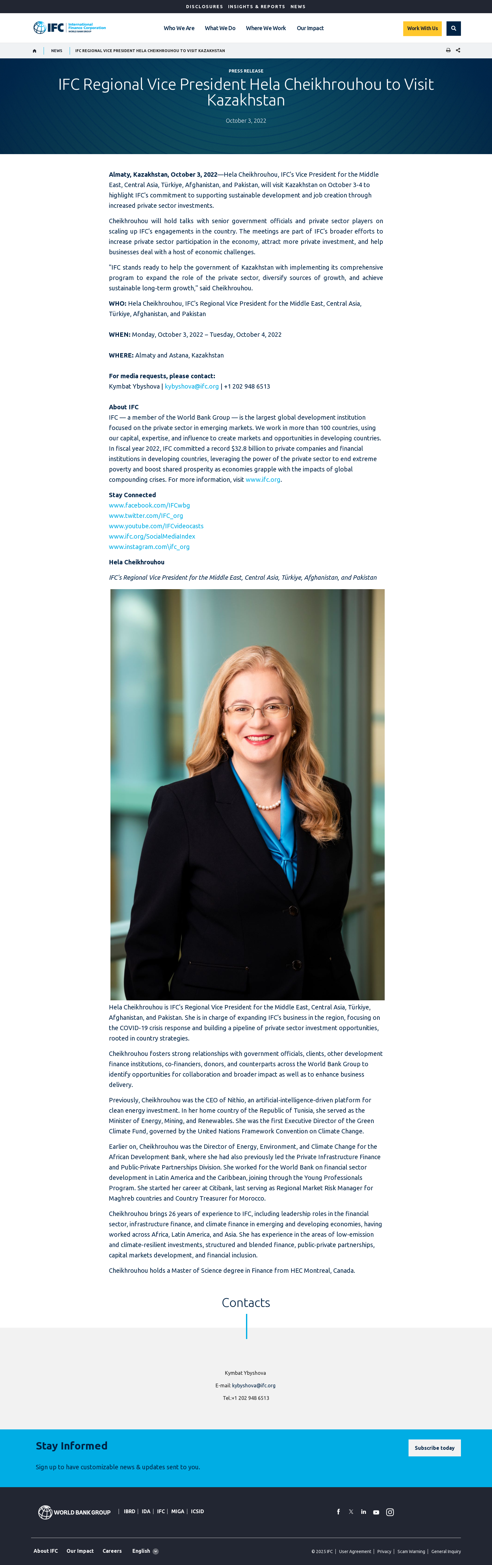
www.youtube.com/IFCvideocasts (156, 526)
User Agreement (355, 1551)
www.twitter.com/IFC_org (146, 515)
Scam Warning (411, 1551)
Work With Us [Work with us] (422, 28)
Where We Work (266, 28)
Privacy (384, 1551)
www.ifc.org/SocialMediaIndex (152, 536)
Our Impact (310, 28)
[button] (454, 28)
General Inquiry (446, 1551)
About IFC (46, 1551)
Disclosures (204, 6)
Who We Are (179, 28)
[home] (34, 50)
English (141, 1551)
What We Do (220, 28)
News (298, 6)
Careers (112, 1551)
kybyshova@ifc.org (192, 386)
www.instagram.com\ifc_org (149, 546)
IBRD (129, 1511)
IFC (161, 1511)
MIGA (177, 1511)
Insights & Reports (257, 6)
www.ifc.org (263, 479)
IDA (146, 1511)
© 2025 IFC (322, 1551)
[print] (446, 51)
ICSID (197, 1511)
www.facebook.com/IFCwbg (149, 505)
